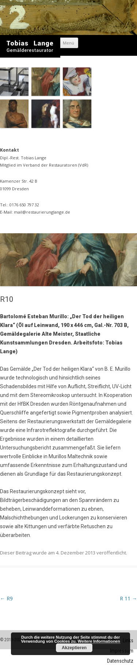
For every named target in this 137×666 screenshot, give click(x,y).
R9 (6, 598)
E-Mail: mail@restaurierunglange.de (35, 212)
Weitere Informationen (99, 641)
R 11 (128, 598)
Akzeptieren (74, 647)
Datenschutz (120, 661)
